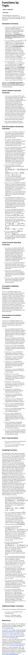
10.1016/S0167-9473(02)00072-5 (16, 645)
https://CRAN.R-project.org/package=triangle (13, 633)
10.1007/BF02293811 (13, 637)
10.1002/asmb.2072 (9, 628)
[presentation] (24, 40)
